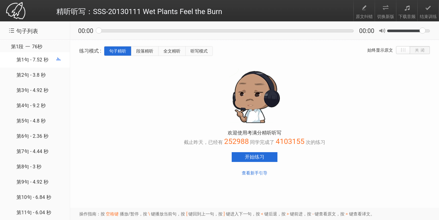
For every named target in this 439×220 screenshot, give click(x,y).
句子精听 (117, 51)
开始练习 (254, 157)
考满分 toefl (15, 11)
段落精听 (144, 51)
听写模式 (199, 51)
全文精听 (171, 51)
